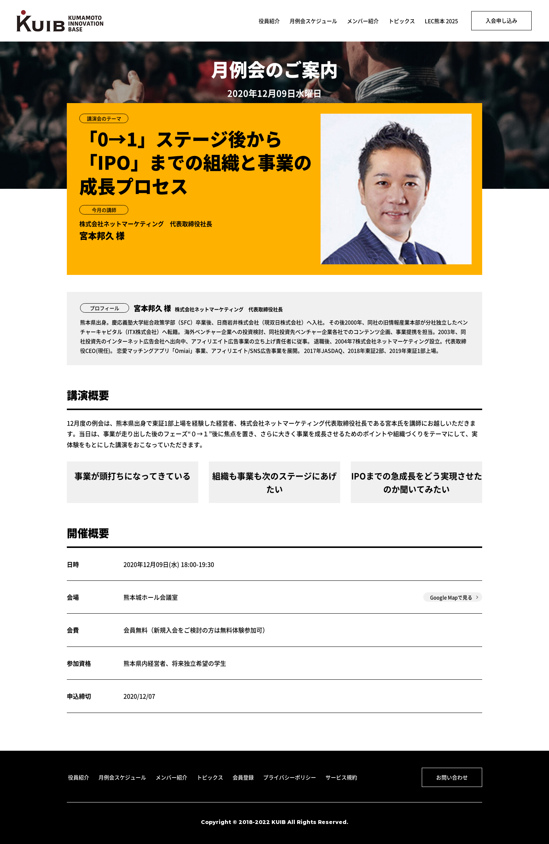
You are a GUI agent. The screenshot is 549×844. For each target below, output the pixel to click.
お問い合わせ (452, 777)
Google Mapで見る (451, 597)
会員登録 (243, 777)
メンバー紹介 (363, 21)
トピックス (402, 21)
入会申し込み (501, 20)
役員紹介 (269, 21)
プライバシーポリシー (289, 777)
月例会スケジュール (313, 21)
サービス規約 (341, 777)
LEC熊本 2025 (441, 21)
